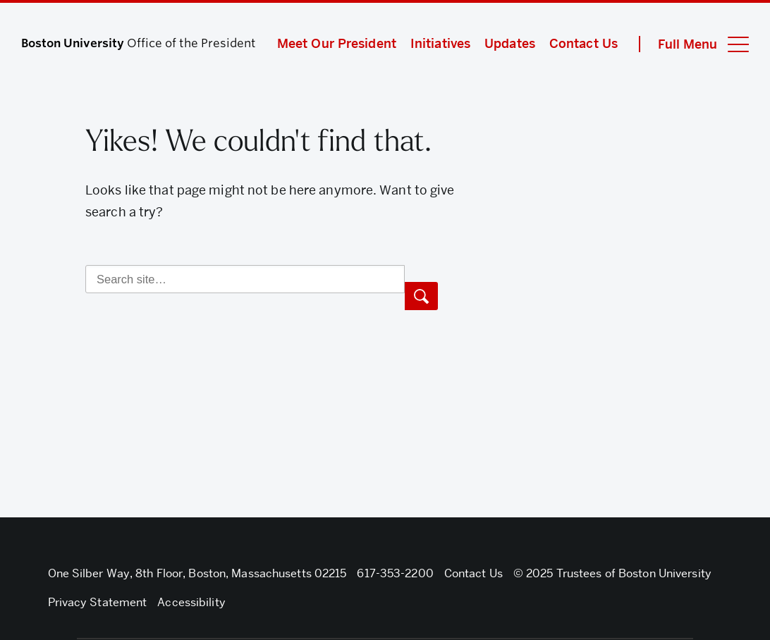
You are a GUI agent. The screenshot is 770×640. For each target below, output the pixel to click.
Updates (509, 43)
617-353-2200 (395, 573)
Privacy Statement (97, 602)
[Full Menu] (694, 44)
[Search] (245, 279)
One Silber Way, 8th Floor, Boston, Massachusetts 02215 (197, 573)
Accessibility (191, 602)
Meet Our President (336, 43)
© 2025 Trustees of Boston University (612, 573)
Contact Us (583, 43)
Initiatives (440, 43)
